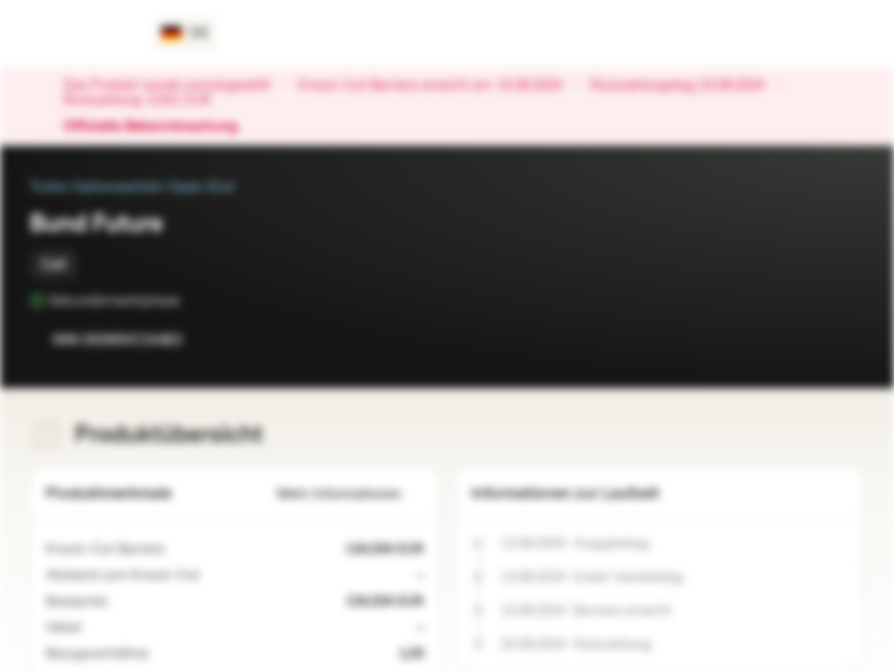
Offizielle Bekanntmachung (159, 126)
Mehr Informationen (350, 494)
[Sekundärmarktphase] (193, 300)
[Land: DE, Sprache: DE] (185, 33)
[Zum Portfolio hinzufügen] (845, 339)
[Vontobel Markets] (80, 33)
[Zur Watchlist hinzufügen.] (808, 339)
